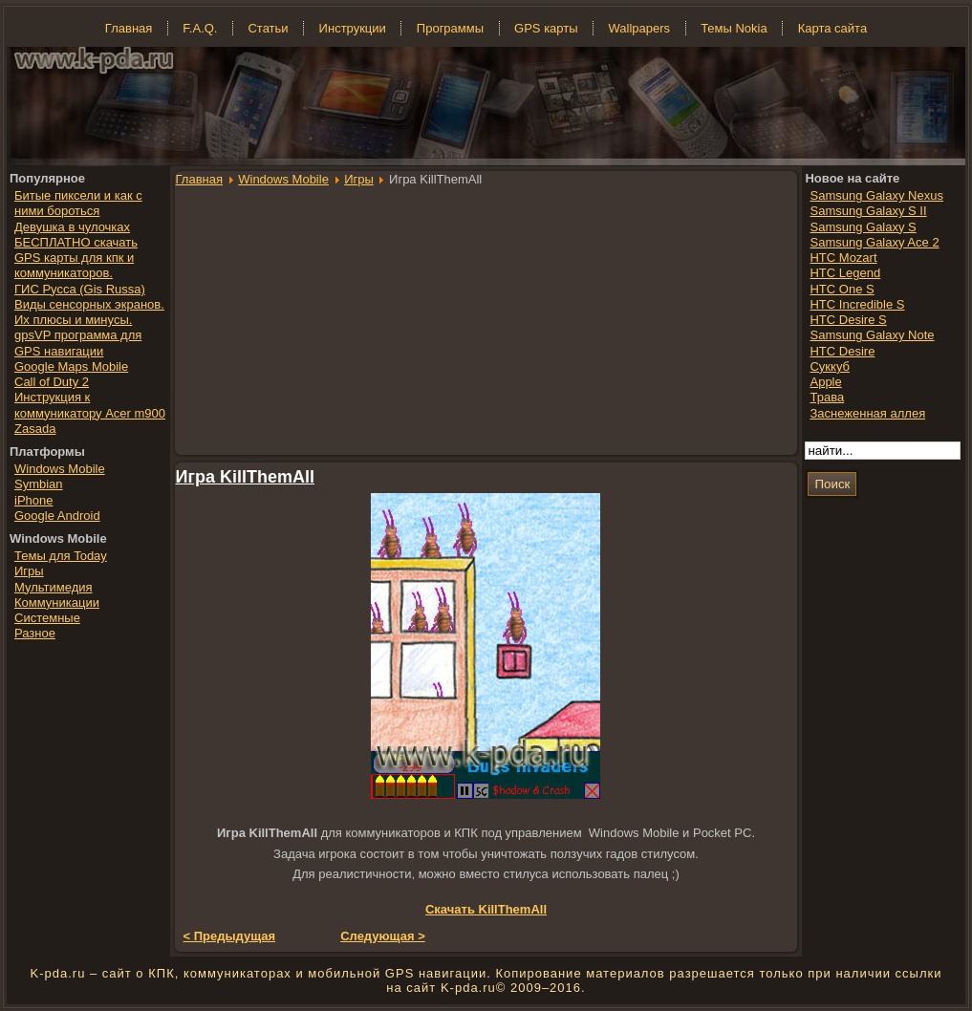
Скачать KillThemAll (486, 909)
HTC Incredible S (857, 304)
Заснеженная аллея (867, 413)
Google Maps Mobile (71, 366)
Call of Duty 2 (51, 382)
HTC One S (842, 289)
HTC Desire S (848, 319)
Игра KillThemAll (245, 476)
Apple (825, 382)
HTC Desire (842, 351)
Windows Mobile (283, 179)
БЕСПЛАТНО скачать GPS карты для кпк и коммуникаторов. (76, 258)
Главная (199, 179)
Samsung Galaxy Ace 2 (874, 242)
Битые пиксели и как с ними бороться (78, 203)
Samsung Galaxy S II (868, 211)
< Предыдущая (230, 936)
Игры (359, 179)
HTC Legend (845, 273)
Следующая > (382, 936)
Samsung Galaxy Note (872, 335)
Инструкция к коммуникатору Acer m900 (89, 404)
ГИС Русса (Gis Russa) (79, 289)
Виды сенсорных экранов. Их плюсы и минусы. (89, 312)
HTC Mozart (843, 257)
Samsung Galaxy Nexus (876, 195)
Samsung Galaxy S (863, 227)
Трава (827, 397)
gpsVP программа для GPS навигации (77, 342)
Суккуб (830, 366)
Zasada (34, 428)
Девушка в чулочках (72, 227)
